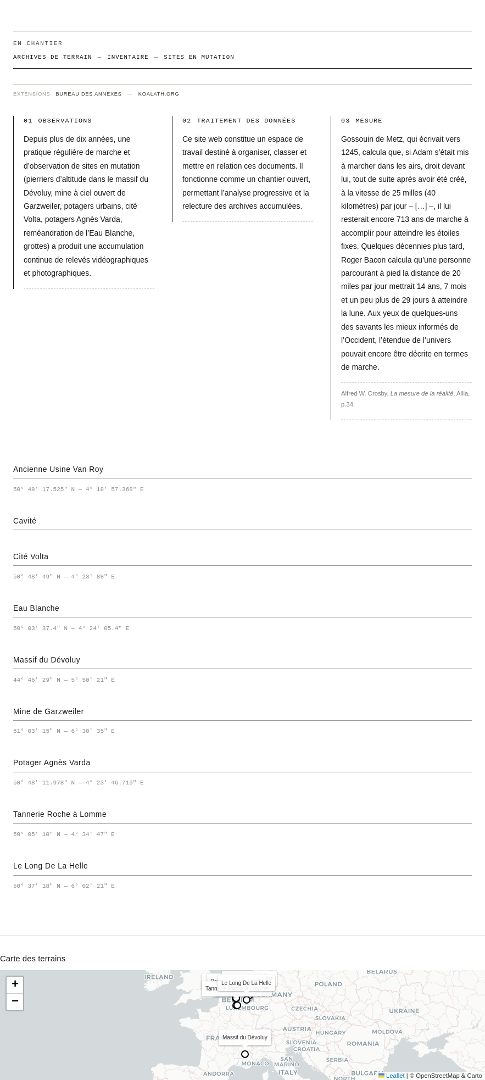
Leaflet (391, 1075)
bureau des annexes (88, 94)
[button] (15, 985)
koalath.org (159, 94)
